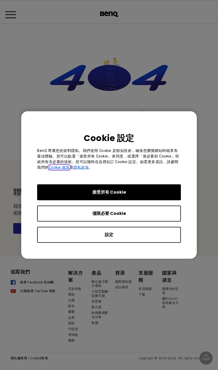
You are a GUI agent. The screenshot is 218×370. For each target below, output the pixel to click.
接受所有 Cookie (109, 192)
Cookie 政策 (59, 167)
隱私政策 (81, 167)
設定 (109, 235)
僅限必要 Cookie (109, 213)
